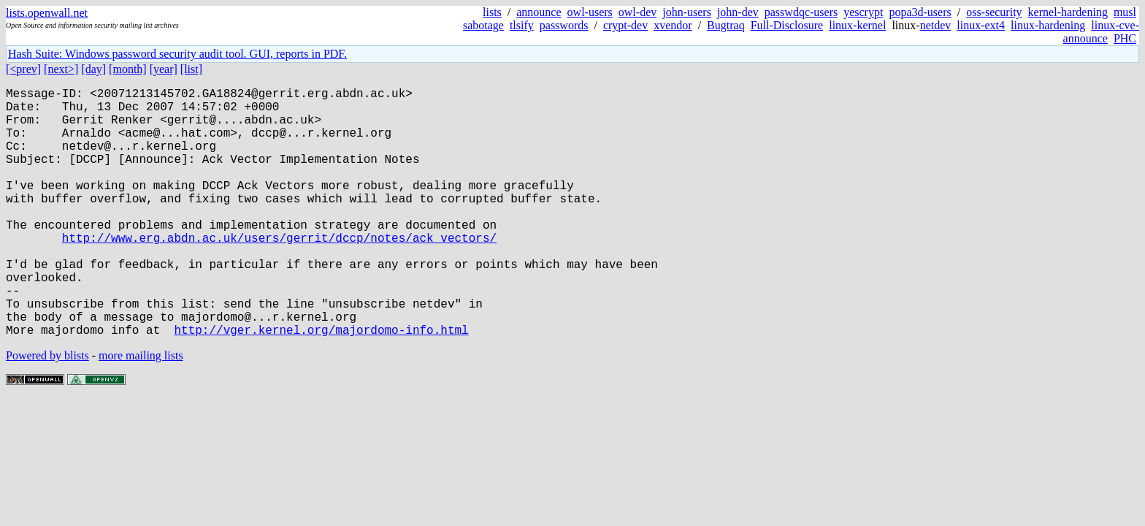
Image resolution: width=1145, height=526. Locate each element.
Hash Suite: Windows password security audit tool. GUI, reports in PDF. (177, 53)
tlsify (522, 25)
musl (1125, 12)
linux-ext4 (981, 25)
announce (538, 12)
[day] (93, 69)
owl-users (590, 12)
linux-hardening (1048, 25)
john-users (686, 12)
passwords (564, 25)
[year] (163, 69)
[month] (128, 69)
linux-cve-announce (1101, 32)
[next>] (61, 69)
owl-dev (637, 12)
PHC (1125, 38)
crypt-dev (625, 25)
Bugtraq (726, 25)
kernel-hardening (1068, 12)
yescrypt (863, 12)
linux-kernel (857, 25)
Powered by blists (47, 411)
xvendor (673, 25)
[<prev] (23, 69)
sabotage (483, 25)
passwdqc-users (801, 12)
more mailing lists (141, 411)
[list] (191, 69)
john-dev (738, 12)
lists (492, 12)
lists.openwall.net (47, 13)
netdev (935, 25)
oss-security (994, 12)
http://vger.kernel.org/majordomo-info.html (321, 385)
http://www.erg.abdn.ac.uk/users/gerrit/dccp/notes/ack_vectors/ (279, 272)
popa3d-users (920, 12)
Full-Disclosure (787, 25)
